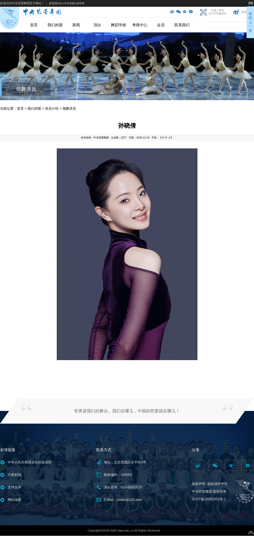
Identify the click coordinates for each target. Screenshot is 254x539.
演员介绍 (51, 108)
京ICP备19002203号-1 (209, 499)
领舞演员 (26, 89)
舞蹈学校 (118, 25)
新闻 (76, 25)
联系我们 (182, 25)
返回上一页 (250, 22)
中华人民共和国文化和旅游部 (30, 462)
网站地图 (14, 500)
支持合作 (14, 487)
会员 (161, 25)
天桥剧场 (14, 475)
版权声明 (198, 484)
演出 (97, 25)
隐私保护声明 (217, 484)
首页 (34, 25)
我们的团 (55, 25)
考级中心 (139, 25)
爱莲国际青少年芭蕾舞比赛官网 (66, 3)
